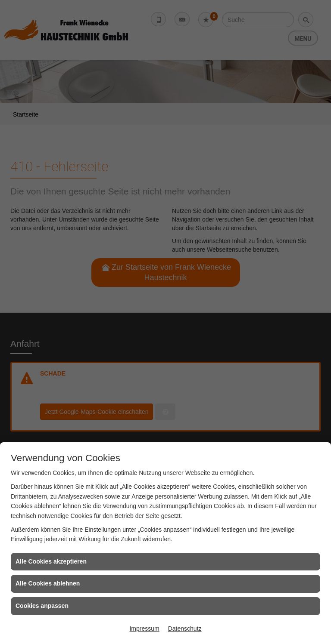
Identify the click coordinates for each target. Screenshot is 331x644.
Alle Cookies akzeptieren (51, 561)
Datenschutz (185, 628)
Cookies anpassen (42, 605)
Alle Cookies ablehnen (48, 583)
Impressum (144, 628)
